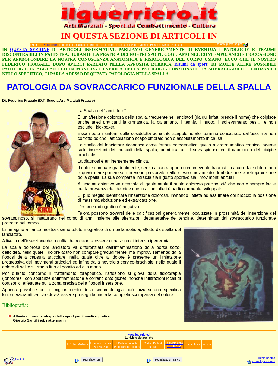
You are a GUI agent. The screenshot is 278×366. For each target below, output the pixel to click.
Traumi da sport (190, 64)
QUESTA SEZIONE (29, 49)
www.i (256, 361)
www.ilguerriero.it (139, 334)
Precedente (50, 44)
